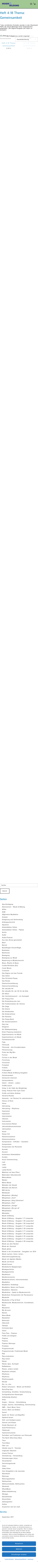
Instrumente (6, 1121)
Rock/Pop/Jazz (7, 1389)
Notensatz (5, 1320)
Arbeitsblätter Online (9, 927)
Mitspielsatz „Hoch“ (9, 1198)
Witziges (5, 1494)
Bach (4, 943)
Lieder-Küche (6, 1170)
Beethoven (6, 953)
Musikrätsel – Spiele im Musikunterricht (16, 1292)
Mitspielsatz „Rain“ (9, 1203)
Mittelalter (5, 1213)
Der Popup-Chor (8, 999)
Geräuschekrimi (7, 1080)
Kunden (4, 1157)
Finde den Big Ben (8, 1052)
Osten (4, 1331)
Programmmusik (8, 1348)
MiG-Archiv (6, 1190)
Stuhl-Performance (9, 1428)
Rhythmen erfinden (9, 1371)
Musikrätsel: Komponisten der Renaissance (17, 1295)
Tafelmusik (6, 1430)
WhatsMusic (6, 1489)
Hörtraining (6, 1106)
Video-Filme (6, 1468)
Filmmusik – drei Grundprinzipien (14, 1047)
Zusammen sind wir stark (11, 1507)
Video (4, 1466)
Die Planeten (6, 1017)
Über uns (5, 1445)
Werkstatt (5, 1486)
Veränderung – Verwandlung (12, 1456)
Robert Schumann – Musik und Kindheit (16, 1387)
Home (4, 1103)
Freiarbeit (5, 1065)
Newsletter (6, 1318)
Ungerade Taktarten (9, 1451)
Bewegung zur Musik (9, 958)
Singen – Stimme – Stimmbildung (14, 1402)
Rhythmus (5, 1374)
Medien (4, 1180)
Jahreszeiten (6, 1129)
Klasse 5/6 (6, 1134)
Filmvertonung (7, 1050)
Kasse (4, 1131)
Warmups (5, 1476)
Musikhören (6, 1274)
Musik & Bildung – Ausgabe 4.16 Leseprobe (17, 1236)
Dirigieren (5, 1027)
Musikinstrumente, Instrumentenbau (15, 1279)
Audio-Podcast (7, 937)
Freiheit (4, 1068)
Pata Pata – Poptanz (9, 1333)
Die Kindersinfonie (8, 1014)
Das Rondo (6, 981)
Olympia (5, 1325)
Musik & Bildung (8, 1216)
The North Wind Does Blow (12, 1438)
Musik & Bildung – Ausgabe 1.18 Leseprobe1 (18, 1221)
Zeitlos (4, 1504)
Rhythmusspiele (7, 1379)
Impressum (30, 1559)
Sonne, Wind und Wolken (11, 1410)
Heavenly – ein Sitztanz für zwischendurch (17, 1098)
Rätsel (4, 1361)
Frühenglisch (6, 1070)
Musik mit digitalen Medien (11, 1259)
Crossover (5, 971)
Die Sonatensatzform (9, 1022)
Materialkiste (6, 1177)
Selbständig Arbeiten (9, 1397)
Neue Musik (6, 1315)
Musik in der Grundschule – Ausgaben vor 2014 (19, 1251)
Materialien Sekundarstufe (11, 1175)
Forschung (6, 1060)
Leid (3, 1162)
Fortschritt (6, 1063)
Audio (4, 935)
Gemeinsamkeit (7, 1075)
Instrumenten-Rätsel (9, 1124)
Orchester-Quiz (7, 1328)
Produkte (5, 1346)
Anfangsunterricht (8, 922)
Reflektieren (6, 1366)
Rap (3, 1354)
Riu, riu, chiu (6, 1384)
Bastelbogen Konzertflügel (11, 948)
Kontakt (5, 1149)
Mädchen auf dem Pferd (10, 1172)
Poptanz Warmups (8, 1343)
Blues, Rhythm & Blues (10, 963)
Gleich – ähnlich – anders (11, 1083)
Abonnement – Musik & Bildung (13, 907)
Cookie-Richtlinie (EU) (10, 965)
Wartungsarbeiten (8, 1479)
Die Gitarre (6, 1009)
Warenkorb (6, 1474)
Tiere (4, 1440)
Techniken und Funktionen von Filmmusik (17, 1435)
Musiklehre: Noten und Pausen (13, 1287)
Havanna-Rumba (8, 1096)
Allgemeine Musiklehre (10, 914)
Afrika (4, 909)
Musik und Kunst (8, 1262)
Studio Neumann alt (9, 1425)
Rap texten (6, 1359)
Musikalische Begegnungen (11, 1267)
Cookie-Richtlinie (9, 1559)
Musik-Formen (7, 1264)
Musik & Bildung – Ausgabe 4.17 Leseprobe (17, 1239)
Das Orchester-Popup (9, 978)
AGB (3, 912)
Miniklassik (6, 1193)
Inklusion (5, 1119)
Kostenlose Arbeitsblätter (11, 1154)
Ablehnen (19, 1549)
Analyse (5, 917)
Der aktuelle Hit (7, 988)
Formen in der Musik (9, 1057)
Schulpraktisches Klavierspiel (12, 1394)
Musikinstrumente (8, 1277)
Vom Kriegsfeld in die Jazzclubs (13, 1471)
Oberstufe (5, 1323)
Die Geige (5, 1006)
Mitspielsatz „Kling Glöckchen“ (13, 1200)
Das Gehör (6, 976)
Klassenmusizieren (8, 1137)
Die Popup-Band (8, 1019)
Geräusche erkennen (9, 1078)
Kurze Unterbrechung (9, 1159)
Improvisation (7, 1116)
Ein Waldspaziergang (9, 1029)
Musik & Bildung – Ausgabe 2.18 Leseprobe (17, 1228)
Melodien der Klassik (9, 1185)
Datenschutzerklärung (20, 1559)
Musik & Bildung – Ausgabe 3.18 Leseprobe (17, 1234)
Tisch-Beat (6, 1443)
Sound (4, 1412)
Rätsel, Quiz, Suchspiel (10, 1364)
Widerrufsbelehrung (9, 1491)
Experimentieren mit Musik (11, 1034)
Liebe (4, 1165)
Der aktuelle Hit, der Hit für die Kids (15, 991)
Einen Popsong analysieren (11, 1032)
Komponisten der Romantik (12, 1147)
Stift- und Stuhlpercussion (11, 1420)
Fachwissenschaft (8, 1039)
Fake (3, 1042)
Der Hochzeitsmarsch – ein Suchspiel (15, 996)
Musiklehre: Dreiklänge (10, 1285)
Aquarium (5, 925)
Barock (4, 945)
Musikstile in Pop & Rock (11, 1300)
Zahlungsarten (7, 1502)
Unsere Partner (7, 1453)
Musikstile (5, 1297)
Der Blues (5, 994)
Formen (4, 1055)
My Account (6, 1310)
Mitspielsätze (6, 1211)
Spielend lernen (7, 1417)
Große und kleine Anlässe (11, 1093)
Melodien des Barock (9, 1188)
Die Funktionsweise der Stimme (13, 1004)
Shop (4, 1399)
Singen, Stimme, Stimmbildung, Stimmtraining (18, 1405)
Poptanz (5, 1338)
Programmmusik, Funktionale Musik (15, 1351)
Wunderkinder (7, 1497)
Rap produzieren (8, 1356)
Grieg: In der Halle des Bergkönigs (14, 1088)
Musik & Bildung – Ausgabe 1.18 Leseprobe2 (18, 1223)
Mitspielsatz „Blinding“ (10, 1195)
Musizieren (6, 1308)
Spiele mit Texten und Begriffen (13, 1415)
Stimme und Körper (9, 1422)
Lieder (4, 1167)
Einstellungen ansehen (19, 1555)
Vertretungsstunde (8, 1463)
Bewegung (6, 955)
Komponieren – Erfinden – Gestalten (15, 1142)
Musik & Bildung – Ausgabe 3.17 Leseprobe (17, 1231)
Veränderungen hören (10, 1458)
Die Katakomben (8, 1011)
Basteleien (6, 950)
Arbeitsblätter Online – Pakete (13, 930)
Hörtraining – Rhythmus (10, 1108)
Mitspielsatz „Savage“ (9, 1205)
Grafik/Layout (7, 1085)
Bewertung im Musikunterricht (13, 960)
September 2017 (8, 1517)
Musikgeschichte (8, 1269)
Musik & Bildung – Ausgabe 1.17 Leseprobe (17, 1218)
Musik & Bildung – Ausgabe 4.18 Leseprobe (17, 1241)
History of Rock (7, 1101)
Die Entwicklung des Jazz (11, 1001)
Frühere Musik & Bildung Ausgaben (14, 1073)
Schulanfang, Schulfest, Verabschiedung (16, 1392)
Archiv (4, 932)
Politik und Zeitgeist (9, 1336)
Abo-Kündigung (7, 904)
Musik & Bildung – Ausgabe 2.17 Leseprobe (17, 1226)
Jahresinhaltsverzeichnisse (11, 1126)
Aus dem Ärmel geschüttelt (12, 940)
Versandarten (7, 1461)
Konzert (5, 1152)
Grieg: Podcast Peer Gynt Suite (13, 1091)
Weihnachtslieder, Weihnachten (13, 1484)
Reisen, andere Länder (10, 1369)
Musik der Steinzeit (9, 1246)
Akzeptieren (19, 1544)
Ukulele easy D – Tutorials (11, 1448)
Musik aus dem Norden (10, 1244)
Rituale (4, 1382)
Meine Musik (6, 1183)
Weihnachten (6, 1481)
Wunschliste (6, 1499)
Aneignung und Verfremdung (12, 919)
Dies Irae (5, 1024)
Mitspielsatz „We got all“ (11, 1208)
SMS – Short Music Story (11, 1407)
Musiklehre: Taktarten (10, 1290)
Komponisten (6, 1144)
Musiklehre (6, 1282)
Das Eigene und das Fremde (12, 973)
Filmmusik (5, 1045)
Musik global (6, 1249)
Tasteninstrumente (8, 1433)
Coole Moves (6, 968)
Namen (4, 1313)
